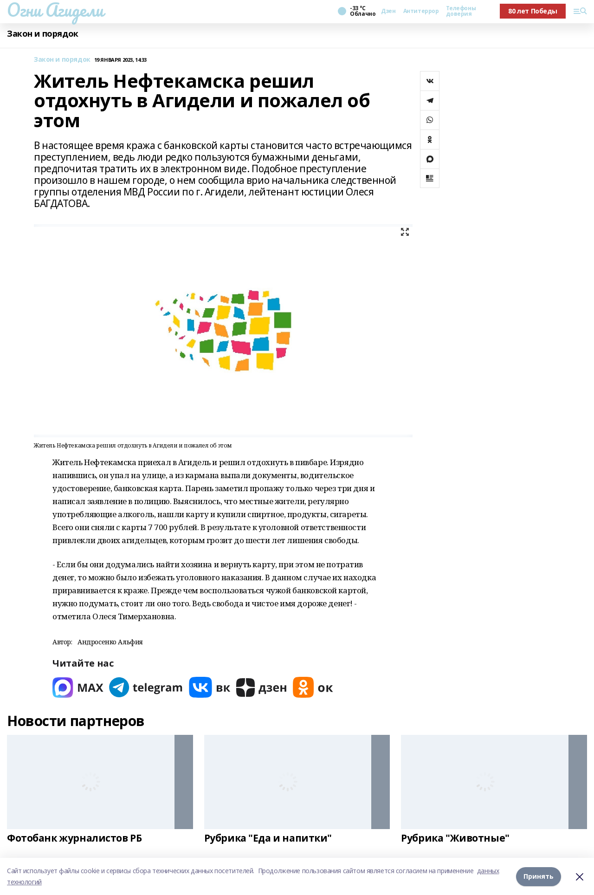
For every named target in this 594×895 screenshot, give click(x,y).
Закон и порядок (42, 34)
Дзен (388, 11)
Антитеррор (421, 11)
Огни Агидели (55, 9)
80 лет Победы (532, 10)
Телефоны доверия (461, 11)
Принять (538, 876)
